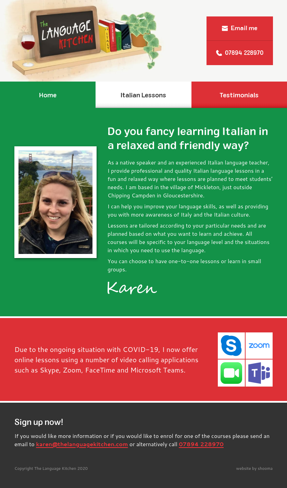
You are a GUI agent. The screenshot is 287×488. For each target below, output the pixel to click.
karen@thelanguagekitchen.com (82, 444)
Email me (240, 28)
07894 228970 (239, 53)
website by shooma (254, 468)
